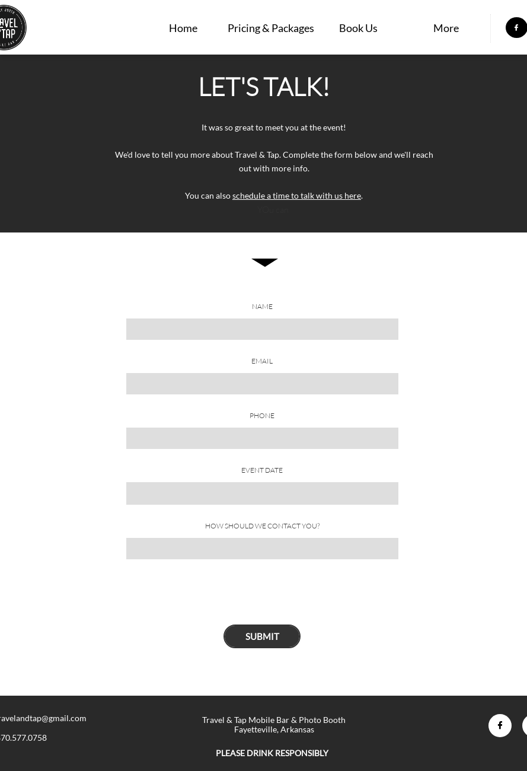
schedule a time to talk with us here (296, 195)
